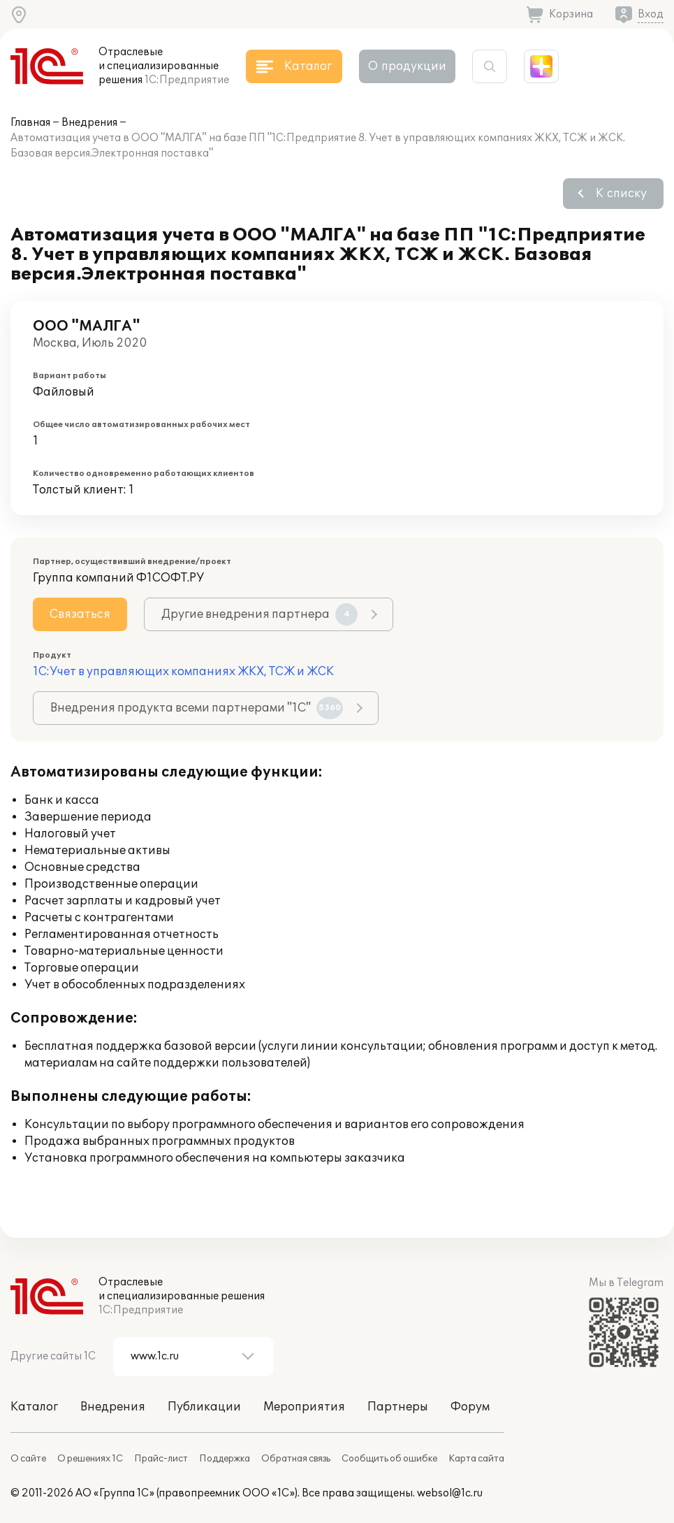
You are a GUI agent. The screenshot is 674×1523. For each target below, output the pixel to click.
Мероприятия (304, 1407)
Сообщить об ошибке (389, 1458)
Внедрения (89, 123)
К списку (621, 194)
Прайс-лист (161, 1458)
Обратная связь (295, 1458)
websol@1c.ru (450, 1493)
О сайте (28, 1458)
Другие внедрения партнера (259, 614)
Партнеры (397, 1407)
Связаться (80, 614)
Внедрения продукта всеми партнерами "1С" (196, 708)
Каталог (34, 1407)
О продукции (407, 66)
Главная (30, 123)
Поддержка (224, 1458)
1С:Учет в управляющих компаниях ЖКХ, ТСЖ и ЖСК (183, 672)
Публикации (204, 1407)
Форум (470, 1407)
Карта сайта (476, 1458)
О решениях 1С (90, 1458)
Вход (651, 14)
